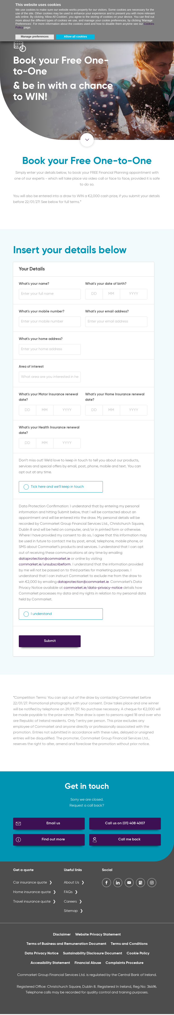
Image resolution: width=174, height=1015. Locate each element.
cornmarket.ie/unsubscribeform (45, 565)
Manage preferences (34, 36)
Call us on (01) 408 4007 (125, 824)
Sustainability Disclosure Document (92, 954)
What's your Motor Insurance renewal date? (48, 398)
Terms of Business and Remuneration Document (66, 945)
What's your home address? (41, 340)
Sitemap (71, 912)
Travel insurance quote (32, 902)
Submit (50, 642)
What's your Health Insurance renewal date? (49, 430)
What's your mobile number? (41, 312)
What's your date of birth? (105, 284)
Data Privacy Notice (41, 954)
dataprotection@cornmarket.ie (44, 559)
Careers (70, 902)
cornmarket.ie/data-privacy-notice (93, 588)
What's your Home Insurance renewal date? (115, 398)
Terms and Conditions (129, 945)
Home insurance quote (32, 893)
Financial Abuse (88, 963)
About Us (71, 883)
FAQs (68, 893)
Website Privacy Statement (98, 935)
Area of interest (31, 367)
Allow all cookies (75, 36)
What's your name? (34, 284)
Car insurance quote (30, 883)
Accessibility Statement (50, 963)
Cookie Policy (138, 954)
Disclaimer (62, 935)
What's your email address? (107, 312)
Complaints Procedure (124, 963)
